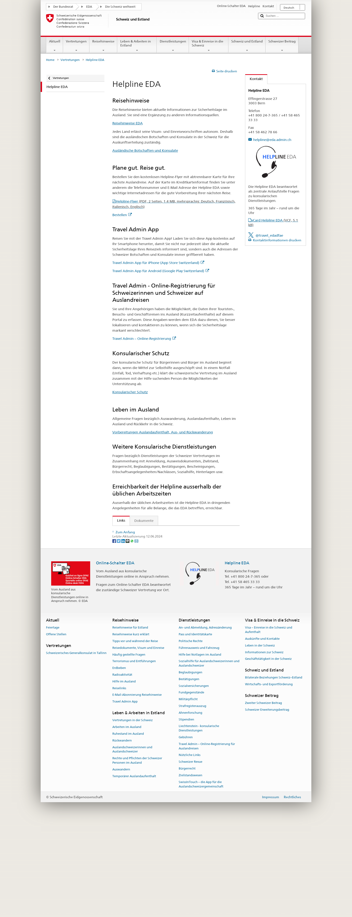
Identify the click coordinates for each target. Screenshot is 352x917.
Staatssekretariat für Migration (143, 531)
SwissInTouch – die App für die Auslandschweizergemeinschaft (201, 878)
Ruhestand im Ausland (128, 827)
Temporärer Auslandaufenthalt (134, 869)
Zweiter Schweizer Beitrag (263, 796)
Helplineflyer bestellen (136, 596)
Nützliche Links (189, 848)
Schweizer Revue (190, 855)
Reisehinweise (103, 45)
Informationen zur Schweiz (264, 746)
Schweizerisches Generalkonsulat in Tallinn (76, 746)
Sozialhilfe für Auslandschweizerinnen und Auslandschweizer (209, 757)
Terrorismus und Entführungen (134, 755)
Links (119, 520)
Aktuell (54, 45)
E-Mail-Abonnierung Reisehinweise (137, 788)
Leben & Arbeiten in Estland (136, 45)
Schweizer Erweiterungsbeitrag (267, 803)
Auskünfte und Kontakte (262, 732)
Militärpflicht (188, 793)
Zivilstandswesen (190, 869)
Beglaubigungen (190, 766)
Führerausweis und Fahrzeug (199, 741)
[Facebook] (114, 634)
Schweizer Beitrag (282, 45)
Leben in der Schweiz (260, 739)
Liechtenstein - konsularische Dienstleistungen (199, 822)
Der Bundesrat (63, 6)
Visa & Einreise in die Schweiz (208, 45)
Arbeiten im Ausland (126, 820)
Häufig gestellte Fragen (128, 748)
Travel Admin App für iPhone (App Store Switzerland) (158, 262)
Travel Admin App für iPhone (142, 555)
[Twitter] (119, 634)
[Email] (136, 634)
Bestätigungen (189, 772)
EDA (89, 6)
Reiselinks (119, 781)
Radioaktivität (122, 768)
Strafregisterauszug (192, 799)
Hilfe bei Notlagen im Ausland (200, 748)
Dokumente (143, 520)
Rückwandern (122, 834)
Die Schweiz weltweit (120, 6)
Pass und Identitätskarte (195, 728)
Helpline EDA (237, 656)
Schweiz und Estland (247, 45)
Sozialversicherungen (194, 779)
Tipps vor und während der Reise (135, 735)
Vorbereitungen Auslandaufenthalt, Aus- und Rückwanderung (162, 432)
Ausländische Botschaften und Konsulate (145, 150)
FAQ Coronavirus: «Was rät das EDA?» (146, 613)
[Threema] (128, 634)
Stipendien (186, 813)
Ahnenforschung (190, 806)
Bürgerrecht (187, 862)
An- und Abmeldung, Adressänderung (205, 721)
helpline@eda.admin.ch (272, 139)
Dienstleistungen (172, 45)
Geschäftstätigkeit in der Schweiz (268, 752)
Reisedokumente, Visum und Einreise (138, 741)
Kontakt (254, 79)
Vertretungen (76, 45)
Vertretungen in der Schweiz (132, 814)
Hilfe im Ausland (124, 775)
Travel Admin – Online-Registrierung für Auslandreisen (207, 840)
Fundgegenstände (191, 786)
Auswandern (121, 863)
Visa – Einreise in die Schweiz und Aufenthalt (268, 723)
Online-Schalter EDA (115, 656)
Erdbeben (119, 761)
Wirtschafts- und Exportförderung (269, 778)
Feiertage (52, 721)
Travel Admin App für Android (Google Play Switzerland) (160, 271)
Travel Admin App (125, 795)
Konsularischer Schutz (130, 392)
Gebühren (186, 831)
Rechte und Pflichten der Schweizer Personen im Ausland (137, 854)
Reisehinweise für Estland (130, 721)
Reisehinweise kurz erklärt (130, 728)
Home (50, 60)
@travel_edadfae (269, 235)
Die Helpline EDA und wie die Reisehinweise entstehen (160, 605)
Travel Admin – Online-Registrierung (144, 338)
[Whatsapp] (132, 634)
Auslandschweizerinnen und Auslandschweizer (132, 843)
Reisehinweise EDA (127, 123)
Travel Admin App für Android (143, 564)
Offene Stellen (56, 728)
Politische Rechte (191, 735)
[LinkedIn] (123, 634)
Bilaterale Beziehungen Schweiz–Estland (273, 771)
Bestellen (122, 215)
